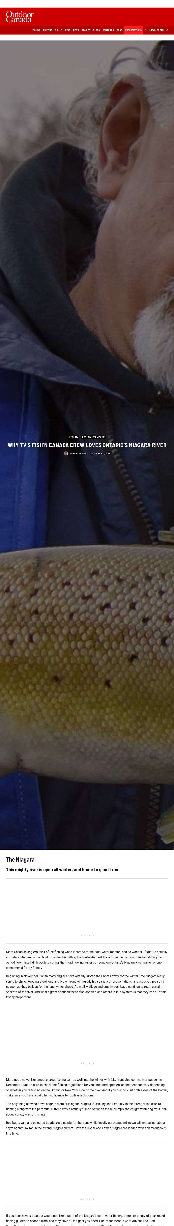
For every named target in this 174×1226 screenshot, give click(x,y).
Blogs (96, 30)
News (76, 30)
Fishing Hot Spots (93, 436)
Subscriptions (133, 30)
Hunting (47, 30)
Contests (108, 30)
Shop (119, 30)
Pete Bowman (78, 454)
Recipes (86, 30)
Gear (67, 30)
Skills (58, 30)
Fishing (36, 30)
